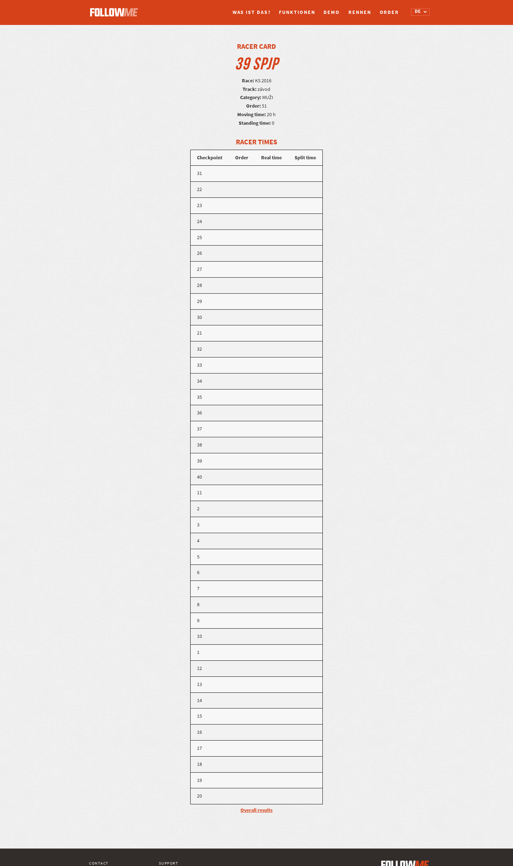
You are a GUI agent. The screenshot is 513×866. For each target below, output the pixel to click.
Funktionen (297, 12)
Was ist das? (252, 12)
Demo (331, 12)
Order (389, 12)
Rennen (359, 12)
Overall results (256, 810)
